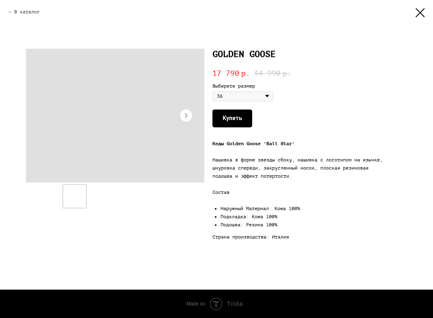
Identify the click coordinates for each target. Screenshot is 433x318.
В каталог (27, 12)
